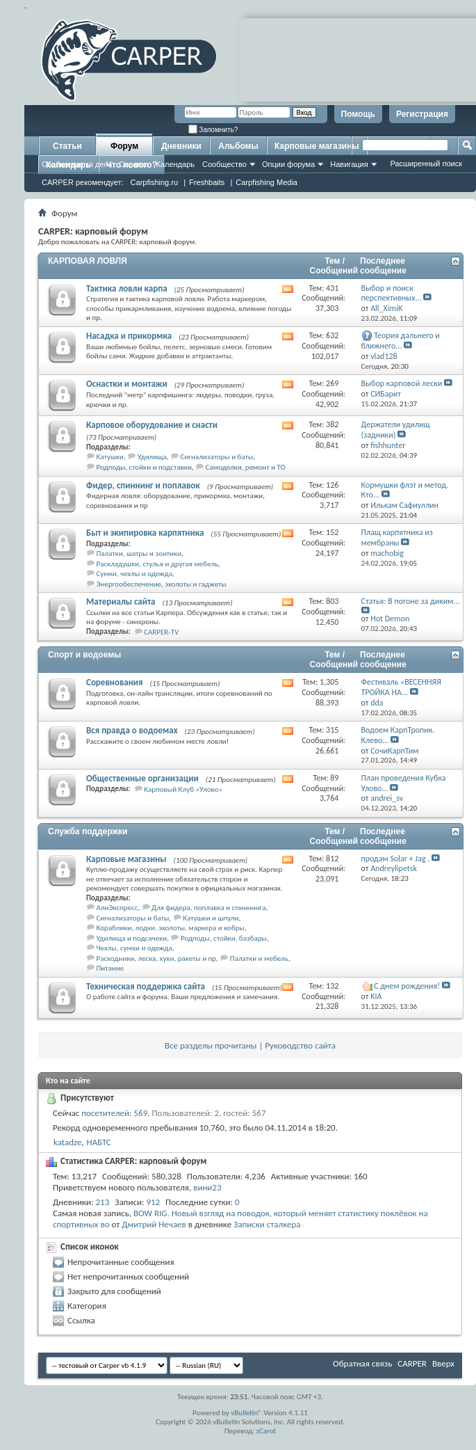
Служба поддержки (87, 831)
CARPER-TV (161, 632)
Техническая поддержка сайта (145, 986)
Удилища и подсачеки (132, 938)
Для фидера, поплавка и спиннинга (208, 907)
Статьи (67, 146)
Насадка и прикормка (129, 335)
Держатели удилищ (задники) (395, 430)
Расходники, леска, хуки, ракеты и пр (157, 958)
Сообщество (224, 164)
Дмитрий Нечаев (154, 1224)
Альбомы (238, 146)
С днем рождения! (407, 986)
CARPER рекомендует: (83, 182)
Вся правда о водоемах (132, 730)
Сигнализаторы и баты (216, 456)
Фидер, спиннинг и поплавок (143, 485)
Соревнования (114, 682)
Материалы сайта (121, 601)
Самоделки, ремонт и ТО (246, 467)
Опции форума (288, 164)
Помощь (358, 114)
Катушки (110, 456)
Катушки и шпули (210, 918)
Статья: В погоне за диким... (410, 601)
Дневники (181, 146)
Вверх (443, 1363)
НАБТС (99, 1142)
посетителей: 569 (114, 1113)
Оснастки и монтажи (126, 384)
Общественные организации (142, 778)
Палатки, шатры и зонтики (139, 553)
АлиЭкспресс (117, 907)
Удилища (152, 456)
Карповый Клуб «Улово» (183, 789)
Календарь (175, 164)
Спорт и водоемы (84, 655)
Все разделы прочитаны (210, 1045)
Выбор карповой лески (402, 383)
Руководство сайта (300, 1045)
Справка (134, 164)
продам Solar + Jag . (395, 858)
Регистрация (422, 114)
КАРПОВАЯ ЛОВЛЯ (87, 261)
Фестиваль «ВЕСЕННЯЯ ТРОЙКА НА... (401, 687)
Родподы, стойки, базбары (224, 938)
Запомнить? (213, 130)
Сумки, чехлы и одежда (135, 573)
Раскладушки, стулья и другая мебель (158, 563)
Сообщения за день (77, 164)
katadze (67, 1142)
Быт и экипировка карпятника (145, 532)
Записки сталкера (266, 1224)
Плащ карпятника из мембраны (397, 537)
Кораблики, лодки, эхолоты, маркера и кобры (171, 927)
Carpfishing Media (266, 182)
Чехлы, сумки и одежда (134, 948)
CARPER (412, 1363)
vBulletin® (246, 1412)
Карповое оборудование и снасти (152, 425)
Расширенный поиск (426, 163)
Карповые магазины (316, 146)
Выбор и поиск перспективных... (391, 293)
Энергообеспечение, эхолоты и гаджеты (162, 584)
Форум (124, 146)
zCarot (266, 1430)
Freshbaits (206, 182)
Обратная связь (362, 1363)
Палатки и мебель (259, 958)
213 (103, 1202)
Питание (110, 968)
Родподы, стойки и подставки (144, 467)
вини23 (207, 1187)
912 (153, 1202)
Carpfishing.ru (154, 182)
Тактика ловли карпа (126, 288)
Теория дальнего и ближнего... (400, 340)
